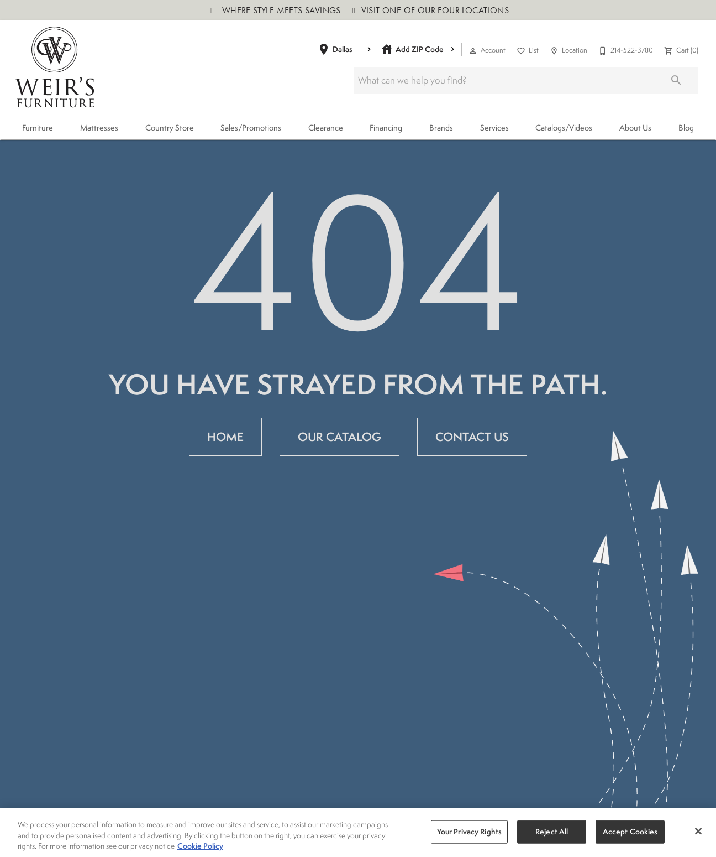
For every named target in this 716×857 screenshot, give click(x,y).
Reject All (551, 833)
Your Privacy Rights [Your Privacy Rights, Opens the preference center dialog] (469, 833)
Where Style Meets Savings (280, 10)
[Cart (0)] (680, 49)
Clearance (325, 127)
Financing (386, 127)
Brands (441, 127)
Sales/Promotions (250, 127)
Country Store (169, 127)
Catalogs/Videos (563, 127)
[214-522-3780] (624, 49)
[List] (526, 49)
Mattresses (99, 127)
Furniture (37, 127)
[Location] (567, 49)
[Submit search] (676, 80)
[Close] (698, 833)
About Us (635, 127)
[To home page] (54, 67)
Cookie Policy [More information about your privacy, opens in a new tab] (200, 848)
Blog (686, 127)
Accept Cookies (630, 833)
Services (494, 127)
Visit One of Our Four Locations (434, 10)
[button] (473, 51)
